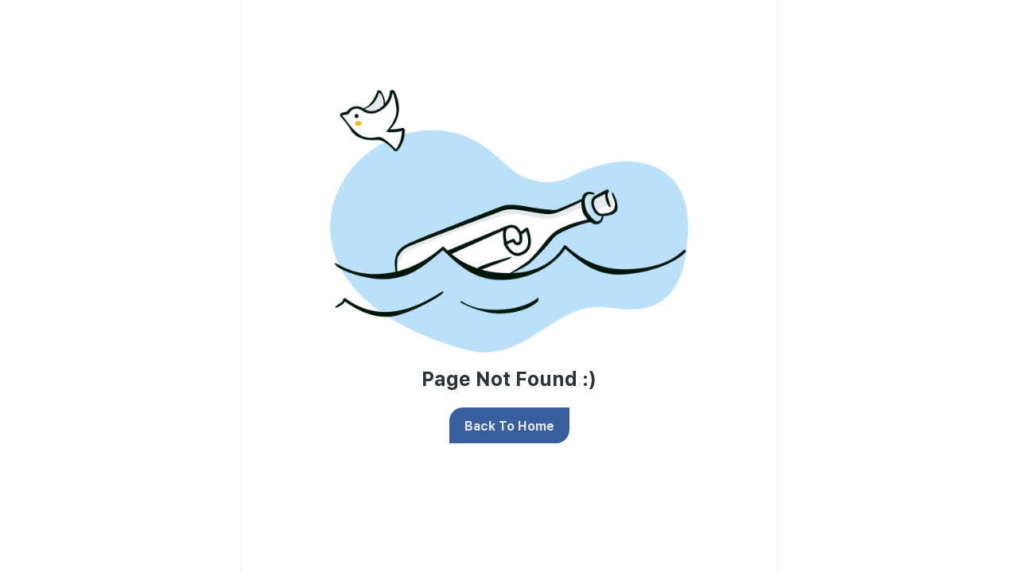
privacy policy (714, 187)
